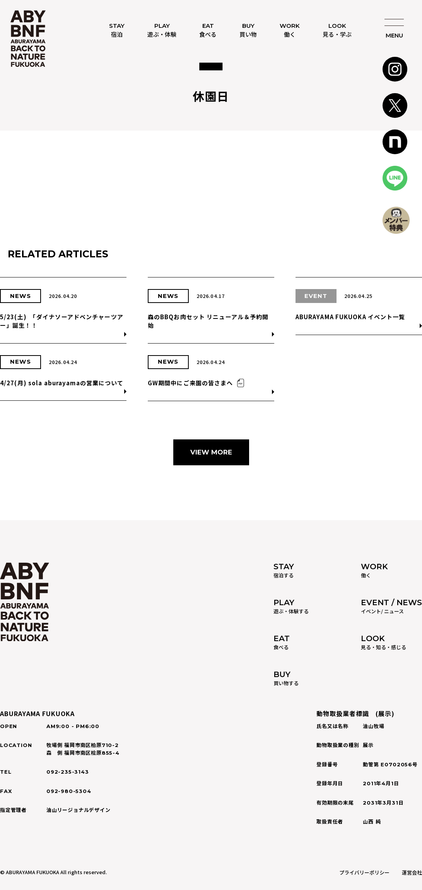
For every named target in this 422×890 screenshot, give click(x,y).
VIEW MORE (211, 452)
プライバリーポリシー (364, 872)
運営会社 (412, 872)
